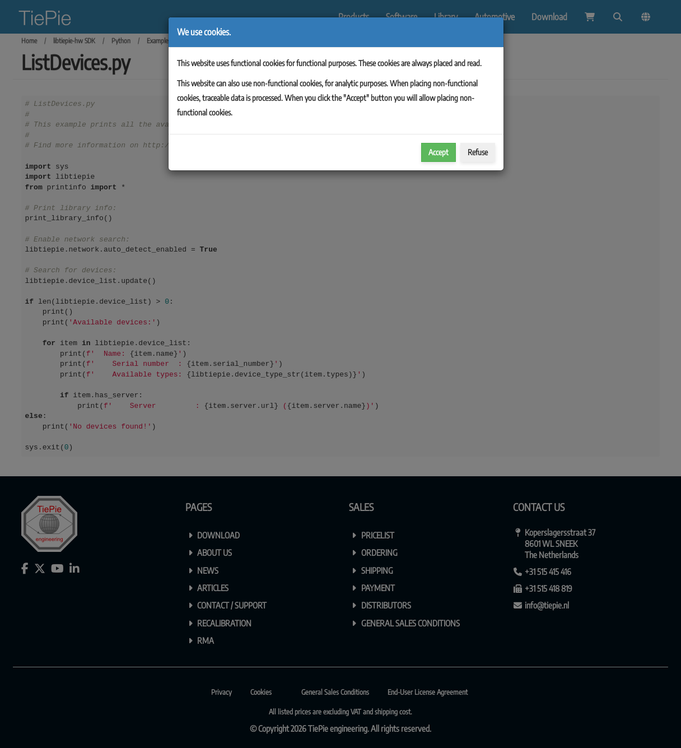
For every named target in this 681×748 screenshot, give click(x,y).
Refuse (478, 152)
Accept (438, 152)
